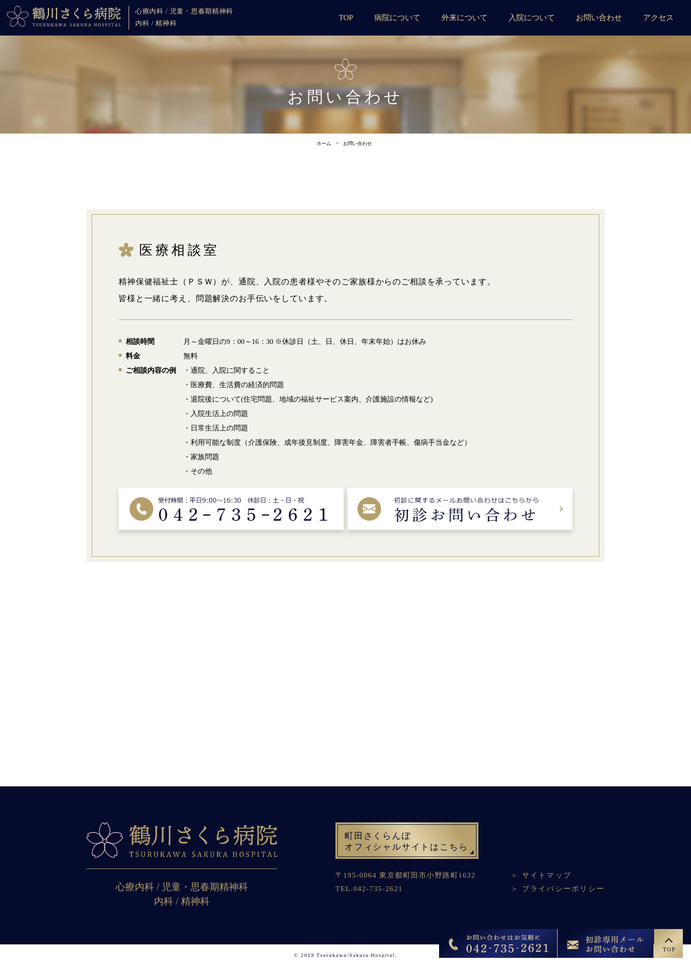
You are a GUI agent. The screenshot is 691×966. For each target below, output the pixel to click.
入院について (532, 17)
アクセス (658, 17)
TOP (346, 17)
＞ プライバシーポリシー (558, 889)
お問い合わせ (599, 17)
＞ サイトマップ (541, 875)
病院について (397, 17)
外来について (464, 17)
